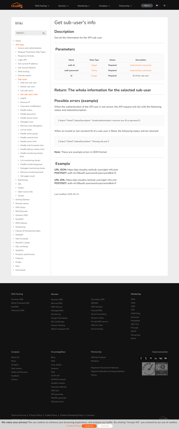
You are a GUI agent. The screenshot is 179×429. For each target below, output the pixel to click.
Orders (21, 187)
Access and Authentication (29, 48)
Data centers (16, 368)
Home (18, 41)
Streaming (135, 335)
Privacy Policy (35, 413)
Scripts (21, 195)
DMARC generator (59, 396)
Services (61, 6)
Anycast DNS (97, 310)
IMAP (133, 338)
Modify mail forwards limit (32, 145)
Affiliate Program (98, 357)
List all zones (26, 129)
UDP (133, 306)
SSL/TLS (135, 324)
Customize (105, 426)
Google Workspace (59, 317)
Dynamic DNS (22, 215)
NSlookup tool (57, 400)
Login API (22, 59)
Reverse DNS (57, 302)
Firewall (134, 327)
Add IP (23, 98)
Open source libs (25, 191)
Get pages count (27, 176)
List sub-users (26, 90)
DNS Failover (21, 223)
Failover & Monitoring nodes (28, 231)
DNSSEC (19, 234)
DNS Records (21, 211)
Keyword (135, 317)
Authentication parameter (140, 65)
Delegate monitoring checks (32, 168)
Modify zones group (29, 133)
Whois (94, 374)
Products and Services (25, 254)
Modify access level (29, 118)
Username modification (30, 106)
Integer (93, 65)
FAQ (53, 371)
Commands (20, 270)
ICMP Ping (135, 313)
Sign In (146, 5)
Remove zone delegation (31, 125)
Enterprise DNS (18, 310)
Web (133, 302)
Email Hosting (97, 327)
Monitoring (81, 6)
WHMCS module (58, 378)
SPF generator (57, 393)
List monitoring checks (30, 160)
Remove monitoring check (31, 172)
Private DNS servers (100, 320)
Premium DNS (17, 299)
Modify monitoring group (31, 164)
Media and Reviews (19, 371)
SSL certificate (22, 246)
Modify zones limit (28, 141)
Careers (14, 378)
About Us (15, 357)
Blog (53, 357)
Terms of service (18, 413)
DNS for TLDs (97, 324)
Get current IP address (28, 63)
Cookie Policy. (73, 425)
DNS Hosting (40, 6)
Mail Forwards (22, 238)
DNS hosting (23, 71)
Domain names (24, 75)
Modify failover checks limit (32, 149)
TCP (133, 310)
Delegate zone (26, 122)
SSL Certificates (58, 320)
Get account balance (27, 67)
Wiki (53, 360)
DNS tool (55, 389)
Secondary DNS (98, 299)
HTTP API (55, 375)
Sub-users (22, 79)
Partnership (123, 6)
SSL (20, 184)
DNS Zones (21, 207)
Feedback (15, 375)
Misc (18, 266)
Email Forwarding (98, 313)
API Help (20, 44)
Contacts (15, 364)
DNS (133, 299)
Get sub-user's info (29, 94)
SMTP (133, 331)
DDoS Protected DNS (20, 302)
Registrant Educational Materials (105, 367)
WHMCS (19, 250)
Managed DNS (57, 310)
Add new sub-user (28, 82)
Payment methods (59, 385)
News (13, 360)
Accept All (89, 426)
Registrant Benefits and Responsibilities (109, 371)
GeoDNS (19, 219)
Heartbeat (135, 320)
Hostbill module (58, 382)
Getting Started (22, 199)
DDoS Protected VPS (60, 327)
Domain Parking (58, 324)
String (93, 70)
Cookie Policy (49, 413)
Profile (18, 262)
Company (102, 6)
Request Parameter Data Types (32, 52)
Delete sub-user (27, 86)
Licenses (88, 413)
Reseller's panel (23, 242)
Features (19, 258)
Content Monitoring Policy (69, 413)
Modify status (26, 110)
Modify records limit (29, 137)
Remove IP (25, 102)
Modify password (27, 114)
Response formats (26, 56)
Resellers (95, 360)
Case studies (56, 364)
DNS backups (97, 306)
